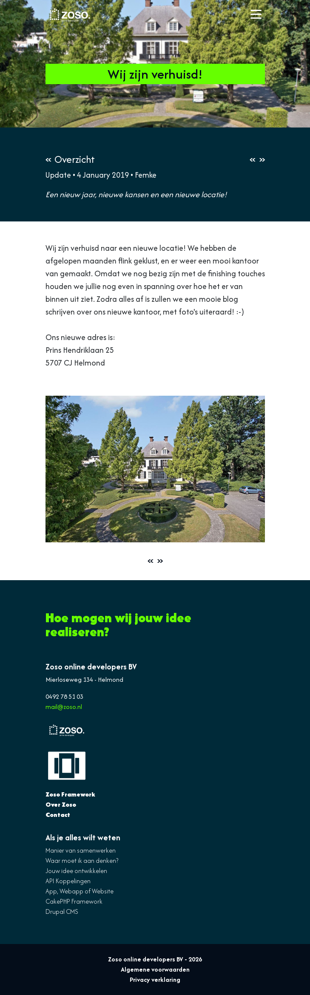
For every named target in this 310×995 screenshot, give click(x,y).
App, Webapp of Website (80, 891)
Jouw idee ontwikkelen (76, 870)
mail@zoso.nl (64, 706)
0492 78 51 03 (64, 696)
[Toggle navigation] (256, 15)
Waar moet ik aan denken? (82, 860)
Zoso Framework (70, 794)
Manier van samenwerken (81, 850)
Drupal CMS (62, 911)
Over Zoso (61, 804)
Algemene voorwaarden (155, 969)
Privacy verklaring (155, 979)
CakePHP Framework (74, 901)
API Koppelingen (68, 880)
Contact (58, 814)
